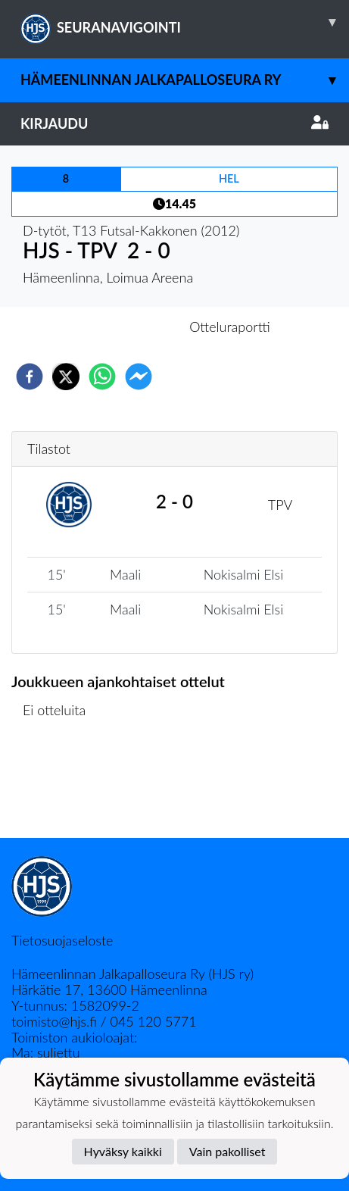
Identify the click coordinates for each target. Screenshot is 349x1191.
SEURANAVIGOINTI (184, 22)
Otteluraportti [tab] (229, 326)
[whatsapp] (102, 376)
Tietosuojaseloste (62, 940)
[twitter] (65, 376)
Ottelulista (60, 787)
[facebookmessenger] (138, 376)
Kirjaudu (174, 123)
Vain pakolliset (227, 1151)
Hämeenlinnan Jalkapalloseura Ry (184, 80)
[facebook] (29, 376)
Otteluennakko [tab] (122, 326)
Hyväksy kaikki (123, 1151)
